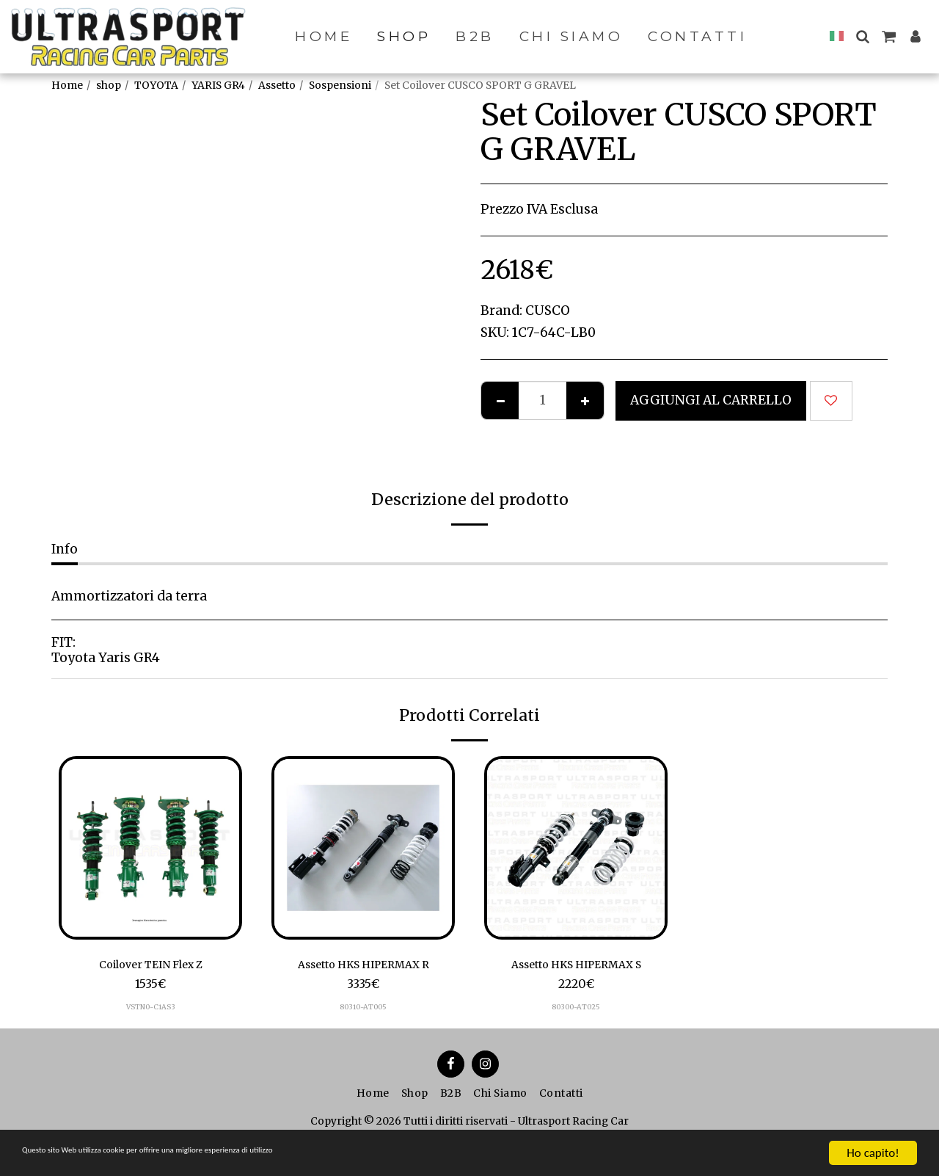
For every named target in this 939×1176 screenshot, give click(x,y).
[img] (150, 848)
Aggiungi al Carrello (711, 400)
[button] (862, 36)
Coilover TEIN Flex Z (151, 966)
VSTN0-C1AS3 (150, 1010)
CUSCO (547, 310)
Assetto (277, 85)
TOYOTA (156, 85)
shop (108, 85)
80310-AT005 (363, 1010)
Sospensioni (340, 85)
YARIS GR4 (218, 85)
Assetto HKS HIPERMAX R (363, 966)
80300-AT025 (576, 1010)
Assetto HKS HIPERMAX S (576, 966)
